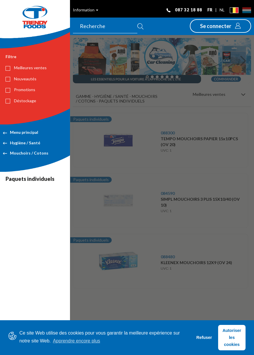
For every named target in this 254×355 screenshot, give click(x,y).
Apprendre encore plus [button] (76, 340)
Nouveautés (21, 79)
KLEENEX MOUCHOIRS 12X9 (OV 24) (196, 262)
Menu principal (20, 132)
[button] (220, 26)
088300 (168, 132)
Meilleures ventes (26, 67)
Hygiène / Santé (21, 142)
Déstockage (21, 100)
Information (85, 9)
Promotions (20, 89)
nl (222, 9)
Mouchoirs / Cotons (25, 152)
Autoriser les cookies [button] (232, 337)
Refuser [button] (204, 337)
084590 (168, 193)
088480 (168, 256)
